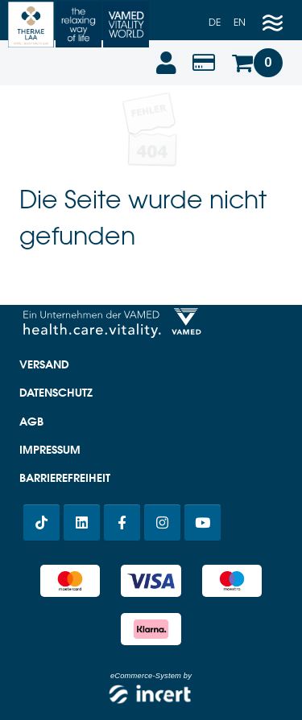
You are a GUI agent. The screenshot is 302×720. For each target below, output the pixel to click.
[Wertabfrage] (203, 62)
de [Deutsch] (215, 22)
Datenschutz (56, 392)
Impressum (50, 449)
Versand (44, 364)
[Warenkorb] (257, 62)
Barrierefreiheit (64, 478)
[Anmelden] (165, 62)
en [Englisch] (240, 22)
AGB (31, 421)
